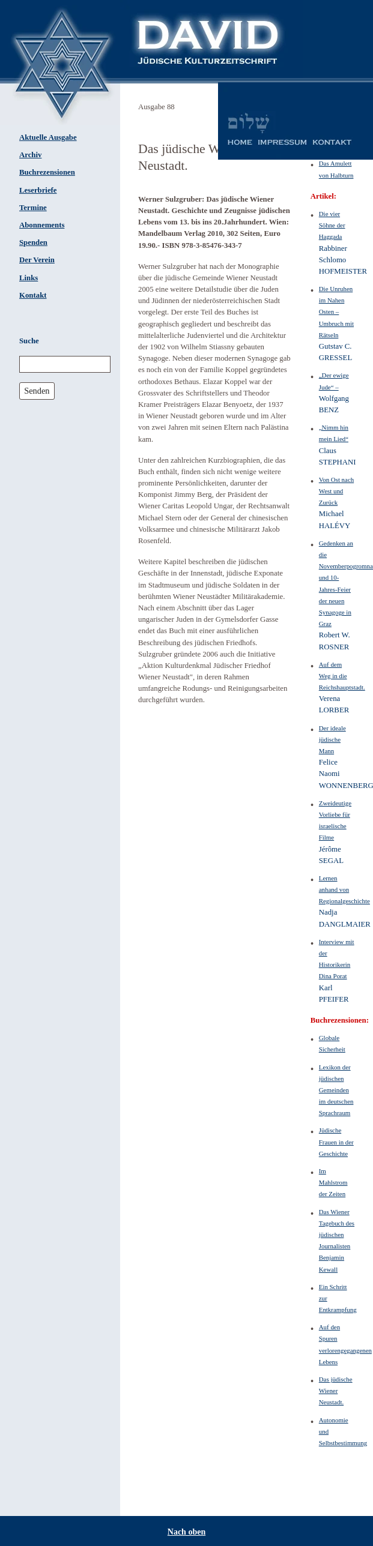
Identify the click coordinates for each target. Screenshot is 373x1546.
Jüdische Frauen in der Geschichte (336, 1141)
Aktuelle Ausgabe (48, 137)
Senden (36, 391)
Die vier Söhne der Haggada (332, 225)
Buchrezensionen (47, 172)
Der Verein (37, 260)
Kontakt (33, 295)
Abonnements (41, 225)
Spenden (33, 242)
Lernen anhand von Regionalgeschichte (344, 889)
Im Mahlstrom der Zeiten (333, 1182)
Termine (33, 207)
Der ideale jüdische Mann (332, 739)
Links (28, 278)
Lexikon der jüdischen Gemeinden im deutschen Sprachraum (336, 1090)
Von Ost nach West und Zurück (336, 491)
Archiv (30, 155)
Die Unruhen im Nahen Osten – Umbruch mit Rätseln (336, 311)
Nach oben (186, 1531)
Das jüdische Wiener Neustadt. (336, 1391)
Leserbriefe (38, 190)
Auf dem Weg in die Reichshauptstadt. (342, 676)
